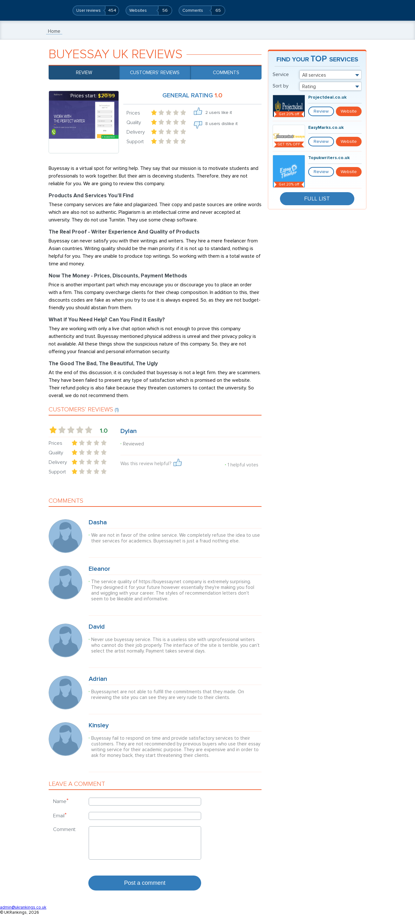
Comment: (64, 829)
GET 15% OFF (288, 144)
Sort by (281, 86)
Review (84, 72)
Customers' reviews (155, 72)
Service (281, 74)
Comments (226, 72)
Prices (133, 113)
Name (61, 801)
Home (54, 31)
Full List (317, 198)
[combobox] (330, 74)
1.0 (104, 431)
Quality (133, 122)
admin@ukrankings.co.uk (23, 907)
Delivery (135, 132)
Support (135, 141)
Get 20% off (289, 114)
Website (349, 111)
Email (60, 815)
